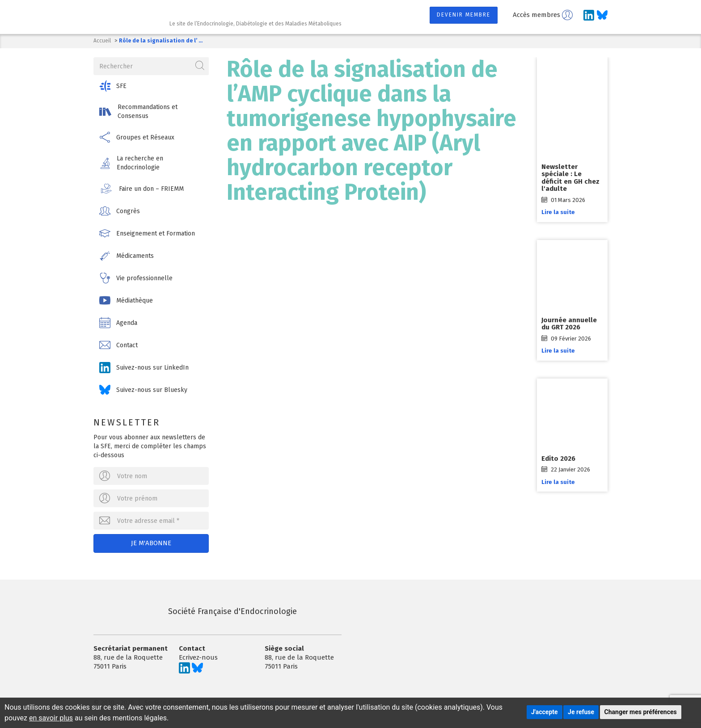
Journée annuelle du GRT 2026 (569, 324)
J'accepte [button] (544, 711)
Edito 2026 (558, 458)
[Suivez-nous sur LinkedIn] (588, 15)
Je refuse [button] (581, 711)
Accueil (102, 41)
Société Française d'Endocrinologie (195, 611)
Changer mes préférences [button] (640, 711)
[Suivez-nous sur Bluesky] (602, 15)
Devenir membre (463, 15)
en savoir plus (51, 718)
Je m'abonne (151, 543)
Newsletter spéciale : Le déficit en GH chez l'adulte (570, 178)
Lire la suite (558, 212)
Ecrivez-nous (198, 657)
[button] (151, 86)
